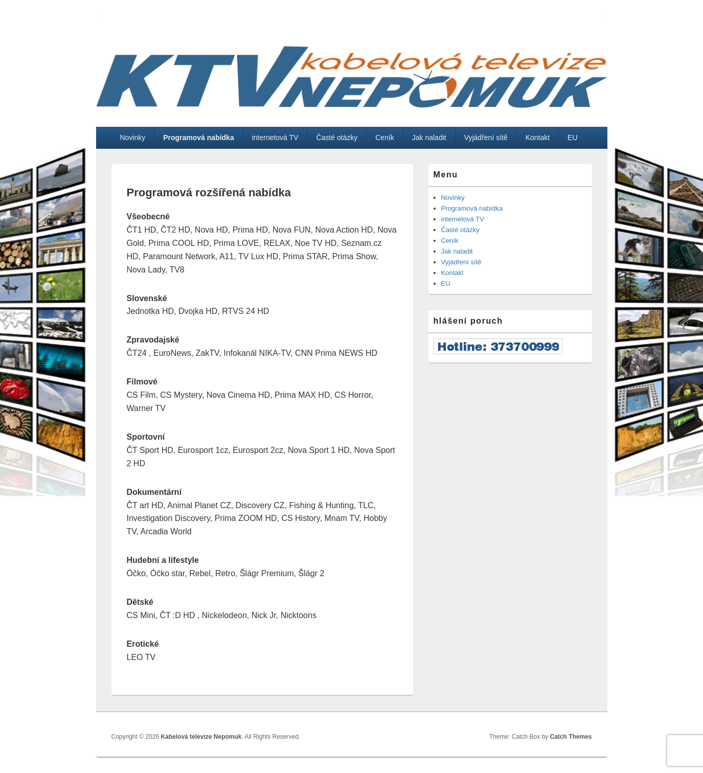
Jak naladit (429, 137)
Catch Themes (571, 736)
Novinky (132, 137)
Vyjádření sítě (486, 137)
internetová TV (275, 137)
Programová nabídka (198, 137)
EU (572, 137)
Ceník (384, 137)
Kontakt (538, 137)
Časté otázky (336, 137)
